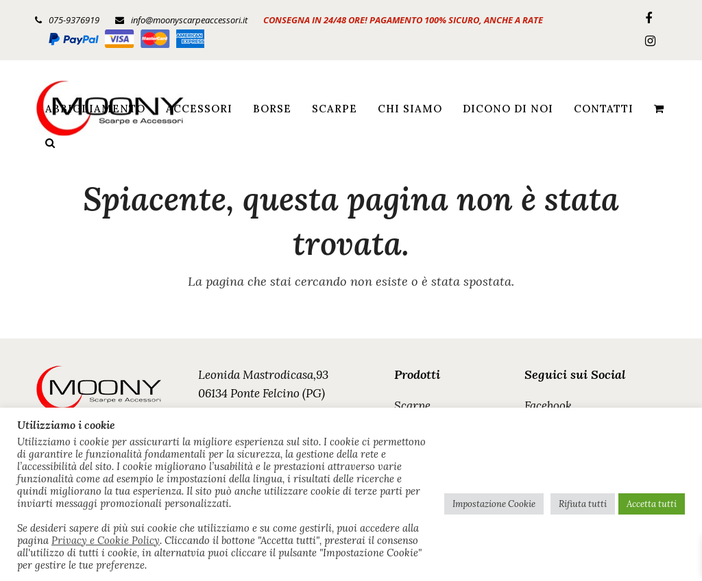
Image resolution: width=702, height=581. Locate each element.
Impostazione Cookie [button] (493, 504)
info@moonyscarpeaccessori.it (189, 20)
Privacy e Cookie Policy (105, 540)
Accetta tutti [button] (652, 504)
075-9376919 (74, 20)
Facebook (548, 405)
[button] (659, 108)
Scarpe (412, 405)
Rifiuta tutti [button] (583, 504)
